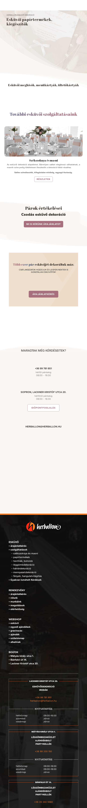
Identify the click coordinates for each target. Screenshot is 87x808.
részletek (43, 179)
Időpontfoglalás (43, 407)
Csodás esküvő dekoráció (43, 214)
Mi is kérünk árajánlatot (43, 224)
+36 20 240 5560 (43, 802)
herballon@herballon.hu (43, 700)
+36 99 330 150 (43, 751)
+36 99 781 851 (43, 697)
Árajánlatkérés (43, 294)
